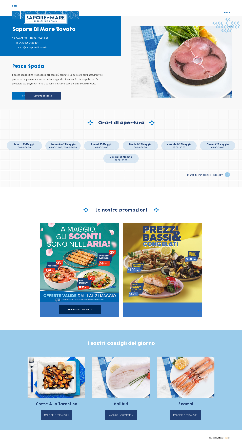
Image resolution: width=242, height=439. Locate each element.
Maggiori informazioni (56, 415)
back (14, 6)
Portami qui (27, 96)
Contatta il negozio (59, 96)
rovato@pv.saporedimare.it (31, 47)
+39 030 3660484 (29, 42)
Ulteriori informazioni (79, 310)
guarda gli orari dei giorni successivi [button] (205, 175)
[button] (227, 175)
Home (227, 12)
